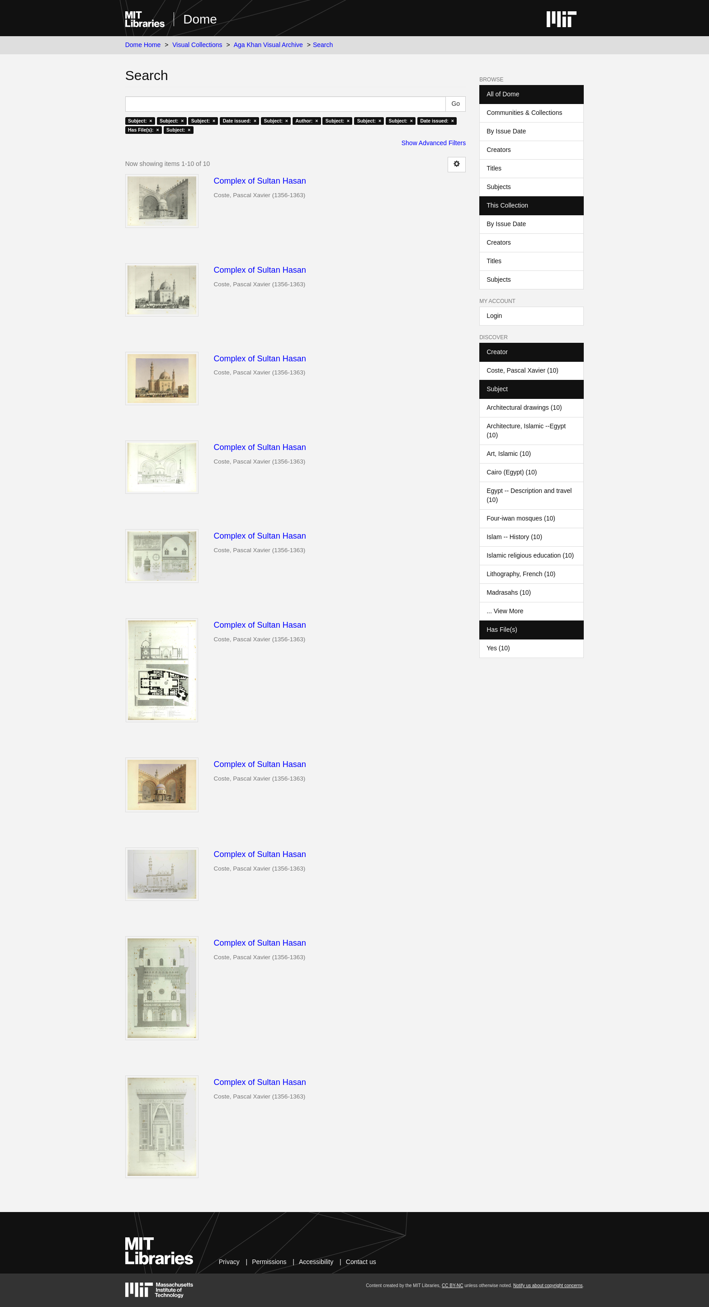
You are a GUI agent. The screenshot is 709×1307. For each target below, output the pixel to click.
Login (494, 315)
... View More (505, 611)
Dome (200, 19)
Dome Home (143, 44)
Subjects (499, 186)
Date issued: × (239, 120)
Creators (499, 149)
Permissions (269, 1261)
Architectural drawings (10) (524, 407)
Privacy (229, 1261)
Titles (494, 168)
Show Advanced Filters (434, 143)
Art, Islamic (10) (509, 453)
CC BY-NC (452, 1285)
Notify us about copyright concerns (547, 1285)
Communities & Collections (524, 112)
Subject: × (140, 120)
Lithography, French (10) (521, 574)
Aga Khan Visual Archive (268, 44)
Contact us (361, 1261)
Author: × (306, 120)
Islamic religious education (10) (530, 555)
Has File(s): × (143, 130)
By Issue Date (506, 131)
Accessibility (316, 1261)
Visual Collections (197, 44)
